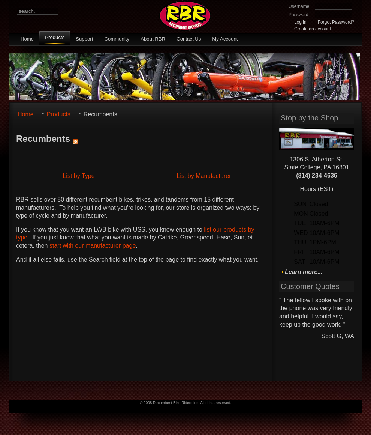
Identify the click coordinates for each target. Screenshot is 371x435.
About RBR (153, 39)
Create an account (312, 29)
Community (116, 39)
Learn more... (303, 272)
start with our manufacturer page (92, 245)
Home (27, 39)
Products (54, 37)
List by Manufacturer (204, 176)
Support (84, 39)
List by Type (78, 176)
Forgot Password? (336, 22)
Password (298, 14)
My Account (225, 39)
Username (299, 6)
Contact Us (189, 39)
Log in (300, 22)
